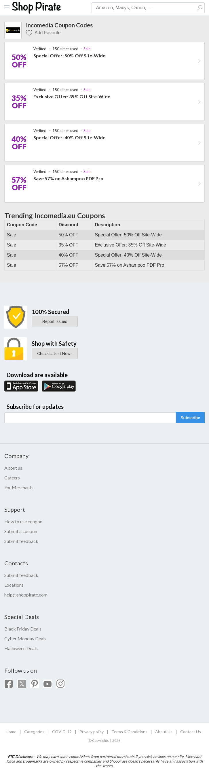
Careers (12, 477)
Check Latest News (55, 353)
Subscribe (190, 417)
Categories (34, 731)
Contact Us (190, 731)
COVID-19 (62, 731)
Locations (14, 585)
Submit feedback (21, 541)
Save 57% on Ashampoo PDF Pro (68, 178)
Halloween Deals (21, 648)
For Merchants (18, 487)
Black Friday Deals (22, 628)
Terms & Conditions (129, 731)
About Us (163, 731)
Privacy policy (91, 731)
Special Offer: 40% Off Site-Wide (69, 137)
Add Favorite (43, 33)
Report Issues (54, 321)
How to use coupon (23, 521)
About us (13, 468)
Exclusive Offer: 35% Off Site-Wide (71, 96)
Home (11, 731)
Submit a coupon (20, 531)
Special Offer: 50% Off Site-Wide (69, 55)
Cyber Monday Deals (25, 638)
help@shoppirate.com (26, 594)
